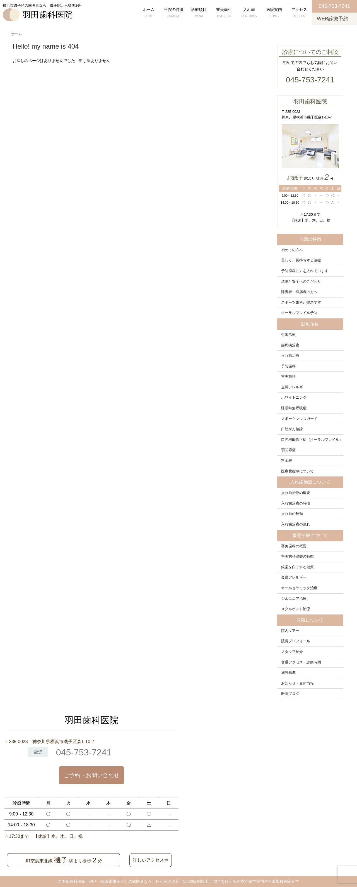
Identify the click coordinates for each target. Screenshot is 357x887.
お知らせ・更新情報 (297, 683)
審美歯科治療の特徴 (297, 556)
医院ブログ (290, 694)
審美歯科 (224, 13)
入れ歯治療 (290, 356)
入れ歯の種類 (292, 514)
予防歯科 (288, 366)
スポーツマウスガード (299, 419)
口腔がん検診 (292, 429)
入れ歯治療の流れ (295, 524)
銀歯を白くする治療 (297, 567)
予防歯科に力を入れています (304, 271)
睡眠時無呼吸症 (294, 408)
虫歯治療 (288, 335)
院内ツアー (290, 631)
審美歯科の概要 (294, 546)
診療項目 (198, 13)
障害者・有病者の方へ (299, 292)
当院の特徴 (173, 13)
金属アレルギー (294, 387)
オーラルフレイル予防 (299, 313)
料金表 (286, 461)
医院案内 (274, 13)
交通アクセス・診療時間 (301, 662)
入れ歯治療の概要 (295, 493)
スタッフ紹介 (292, 652)
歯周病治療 (290, 345)
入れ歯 (249, 13)
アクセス (299, 13)
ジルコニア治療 (294, 599)
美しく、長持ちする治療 (301, 260)
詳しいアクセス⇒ (150, 860)
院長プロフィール (295, 641)
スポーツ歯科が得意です (301, 303)
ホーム (148, 13)
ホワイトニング (294, 397)
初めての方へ (292, 250)
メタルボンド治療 (295, 609)
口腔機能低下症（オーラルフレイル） (312, 440)
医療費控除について (297, 471)
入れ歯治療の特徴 (295, 503)
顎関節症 (288, 450)
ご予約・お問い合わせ (91, 775)
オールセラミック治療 (299, 588)
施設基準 (288, 673)
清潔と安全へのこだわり (301, 282)
